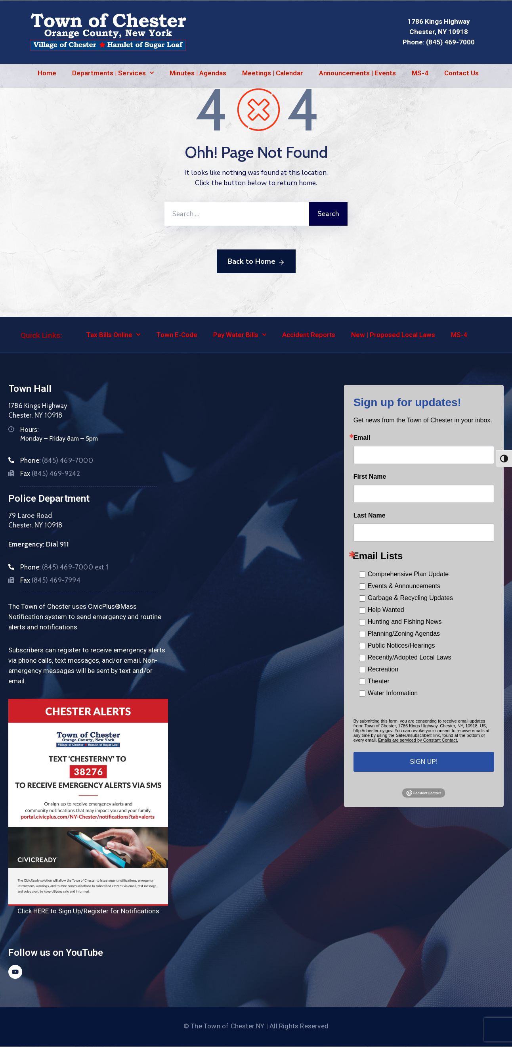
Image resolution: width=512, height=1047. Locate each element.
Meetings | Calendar (272, 73)
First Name (369, 477)
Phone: (56, 460)
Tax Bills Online (113, 334)
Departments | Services (113, 73)
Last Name (369, 515)
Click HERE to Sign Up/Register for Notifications (88, 911)
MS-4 (420, 73)
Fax (50, 473)
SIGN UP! (423, 761)
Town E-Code (176, 335)
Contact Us (461, 73)
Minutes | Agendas (198, 73)
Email (362, 438)
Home (47, 73)
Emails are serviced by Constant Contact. (418, 740)
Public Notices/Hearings (401, 645)
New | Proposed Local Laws (393, 335)
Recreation (383, 669)
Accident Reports (308, 335)
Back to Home (256, 262)
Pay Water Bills (239, 334)
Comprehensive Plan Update (408, 574)
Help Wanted (386, 609)
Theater (379, 681)
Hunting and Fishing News (405, 621)
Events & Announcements (404, 586)
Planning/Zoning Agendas (404, 633)
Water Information (393, 693)
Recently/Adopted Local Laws (409, 657)
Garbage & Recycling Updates (410, 597)
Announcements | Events (357, 73)
